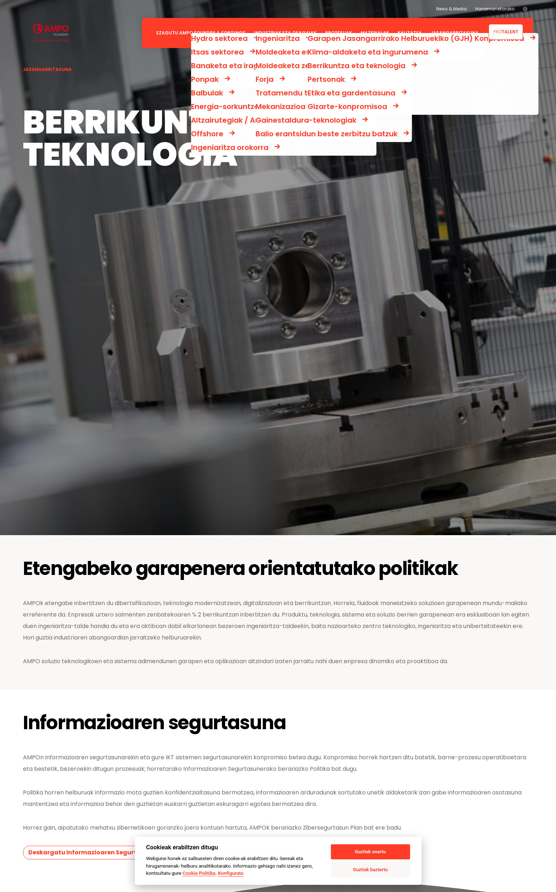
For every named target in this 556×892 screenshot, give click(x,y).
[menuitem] (525, 9)
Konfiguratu (230, 873)
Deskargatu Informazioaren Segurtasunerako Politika (111, 852)
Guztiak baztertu (370, 869)
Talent (505, 32)
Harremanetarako (494, 9)
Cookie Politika (198, 873)
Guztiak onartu (370, 851)
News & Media (451, 9)
